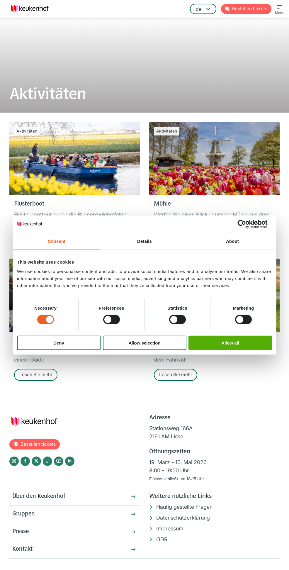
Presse (21, 534)
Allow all (230, 342)
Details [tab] (144, 241)
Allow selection (144, 342)
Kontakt (22, 551)
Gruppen (23, 516)
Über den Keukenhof (39, 498)
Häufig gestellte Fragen (184, 508)
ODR (162, 540)
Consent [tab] (57, 241)
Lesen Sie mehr (35, 375)
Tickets (249, 9)
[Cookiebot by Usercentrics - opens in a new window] (246, 224)
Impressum (169, 529)
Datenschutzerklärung (183, 518)
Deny (58, 342)
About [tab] (232, 241)
